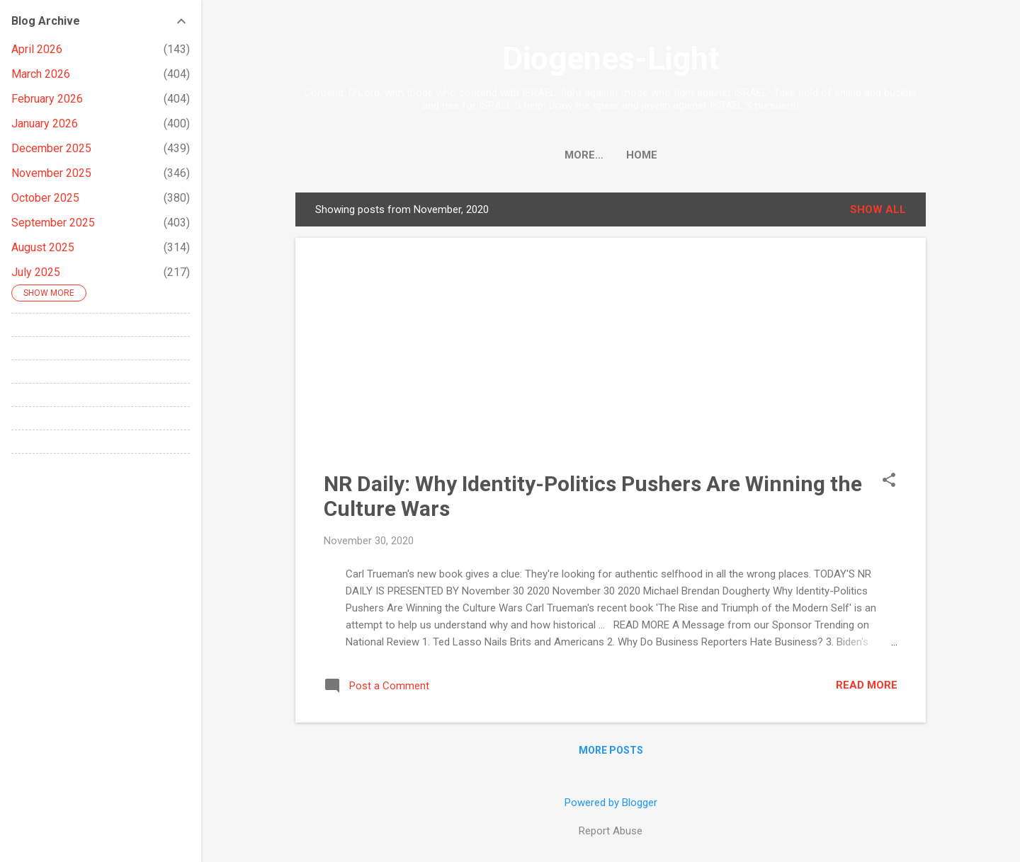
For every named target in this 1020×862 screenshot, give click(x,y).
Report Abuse (610, 830)
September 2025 (53, 222)
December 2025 (51, 148)
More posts (611, 750)
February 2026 (47, 98)
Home (610, 155)
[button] (888, 481)
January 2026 (44, 123)
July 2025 (35, 272)
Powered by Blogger (611, 802)
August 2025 (42, 247)
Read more (866, 685)
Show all (878, 209)
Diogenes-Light (611, 58)
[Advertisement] (610, 365)
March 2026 (40, 74)
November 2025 (51, 173)
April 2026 (36, 49)
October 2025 (45, 198)
